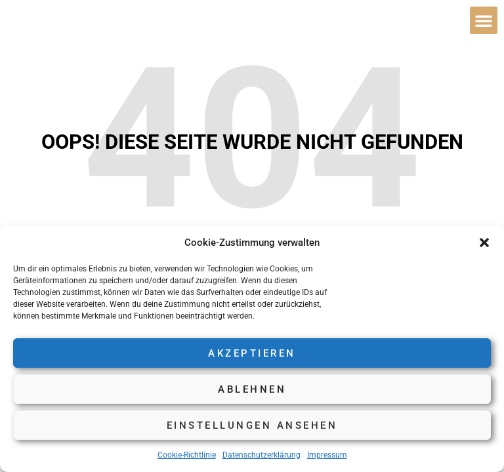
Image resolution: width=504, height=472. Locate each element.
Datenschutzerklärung (261, 455)
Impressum (327, 455)
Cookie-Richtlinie (187, 455)
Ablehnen (252, 389)
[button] (484, 242)
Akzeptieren (252, 353)
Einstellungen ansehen (252, 425)
